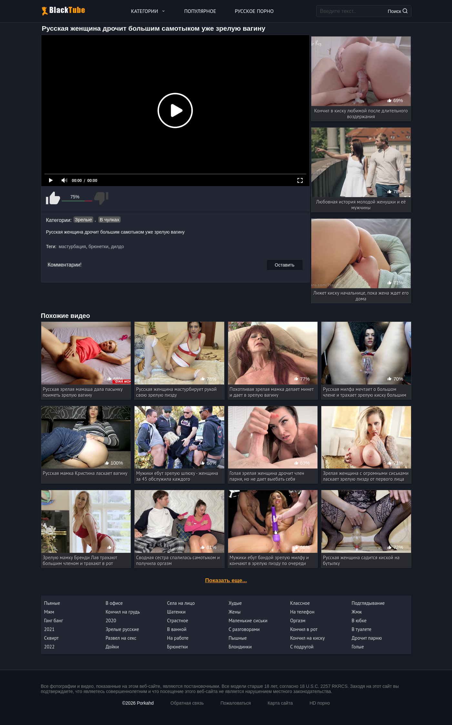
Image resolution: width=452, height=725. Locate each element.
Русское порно (254, 11)
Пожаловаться (235, 703)
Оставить (285, 265)
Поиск (397, 11)
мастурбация (72, 246)
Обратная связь (187, 703)
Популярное (200, 11)
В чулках (109, 219)
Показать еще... (226, 580)
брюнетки (98, 246)
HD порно (319, 703)
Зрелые (83, 219)
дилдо (117, 246)
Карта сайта (280, 703)
